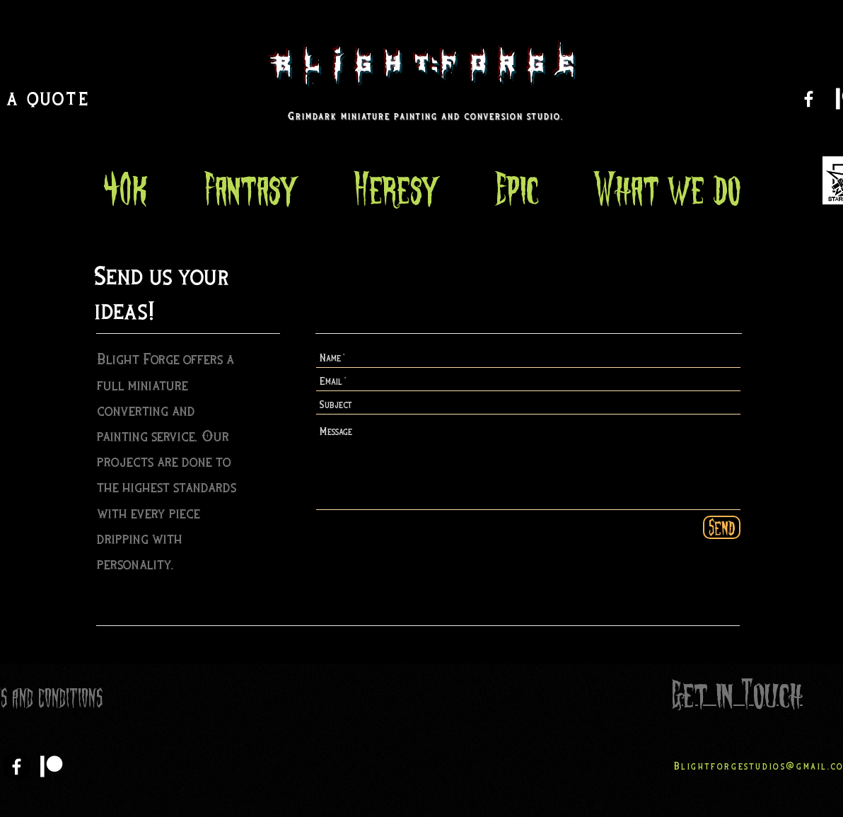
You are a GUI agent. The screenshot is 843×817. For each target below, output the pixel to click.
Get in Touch (737, 694)
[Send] (721, 527)
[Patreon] (51, 766)
